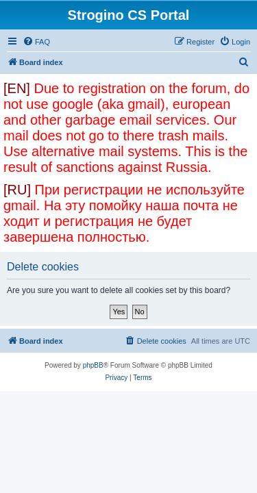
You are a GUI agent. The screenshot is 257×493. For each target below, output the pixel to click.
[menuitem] (36, 42)
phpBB (93, 365)
